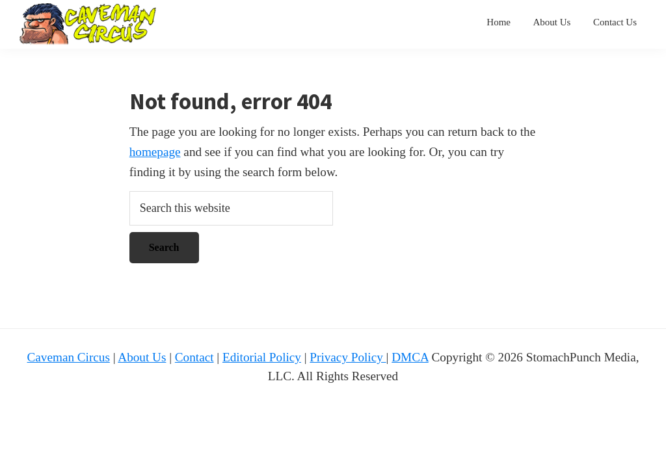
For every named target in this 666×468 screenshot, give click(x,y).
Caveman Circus (68, 357)
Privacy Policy (348, 357)
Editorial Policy (261, 357)
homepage (155, 152)
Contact (194, 357)
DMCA (410, 357)
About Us (142, 357)
